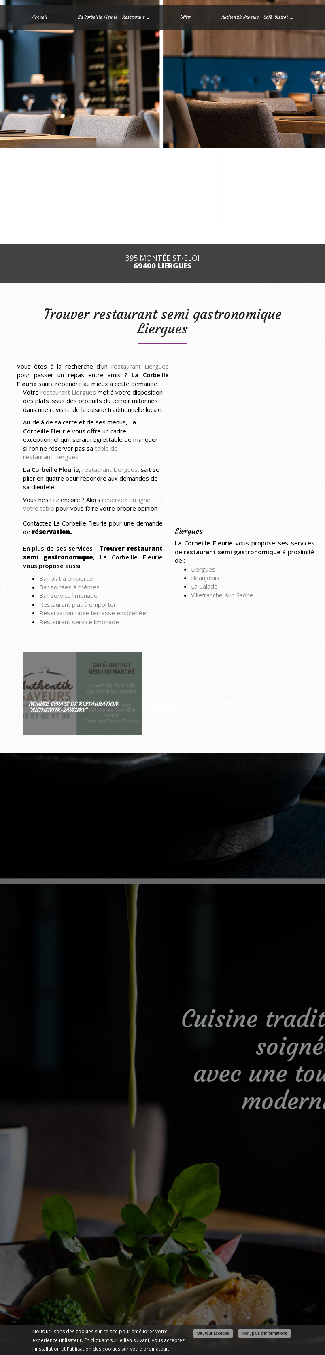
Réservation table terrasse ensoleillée (92, 613)
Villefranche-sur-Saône (222, 595)
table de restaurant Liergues (70, 452)
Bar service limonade (68, 595)
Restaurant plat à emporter (77, 604)
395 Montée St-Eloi (162, 262)
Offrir (185, 17)
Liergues (203, 569)
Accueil (39, 17)
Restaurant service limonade (79, 622)
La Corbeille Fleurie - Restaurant (114, 17)
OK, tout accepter (213, 1333)
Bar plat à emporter (67, 578)
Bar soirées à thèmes (69, 587)
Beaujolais (205, 578)
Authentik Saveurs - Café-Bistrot (257, 17)
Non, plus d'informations (264, 1333)
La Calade (204, 586)
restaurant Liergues (140, 366)
